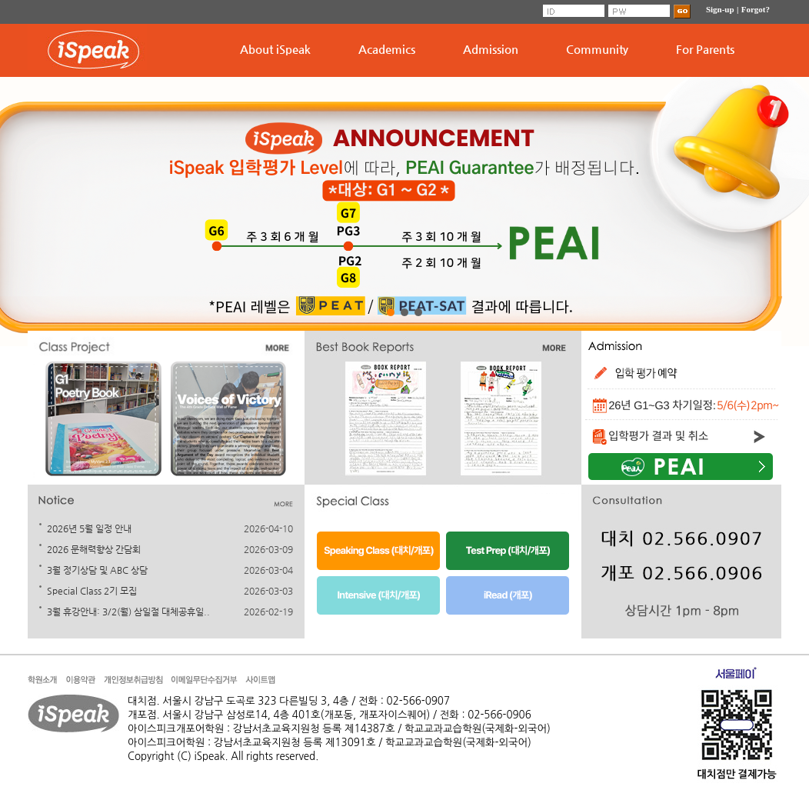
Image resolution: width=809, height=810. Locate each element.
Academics (386, 48)
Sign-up (720, 9)
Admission (490, 48)
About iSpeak (275, 48)
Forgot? (755, 9)
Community (597, 48)
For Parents (705, 48)
